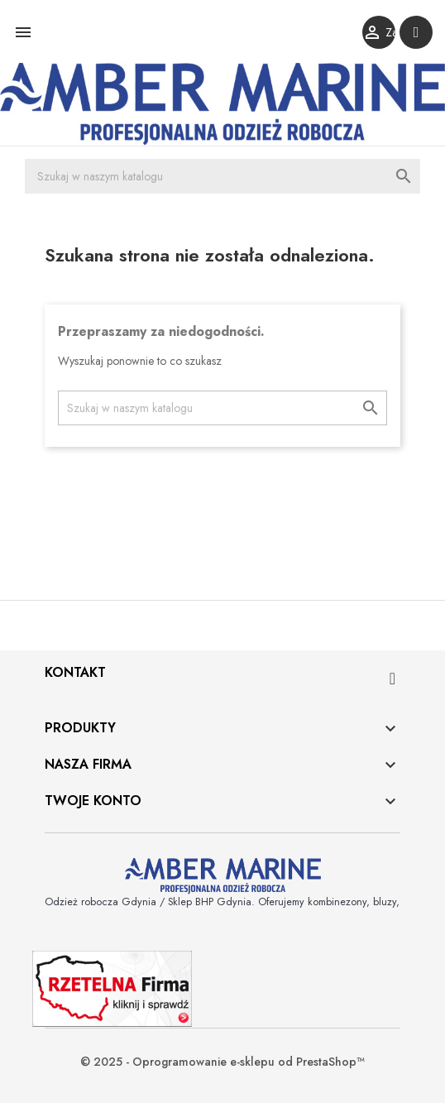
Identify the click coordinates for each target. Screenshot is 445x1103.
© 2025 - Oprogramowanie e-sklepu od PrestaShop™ (222, 1061)
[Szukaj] (222, 176)
